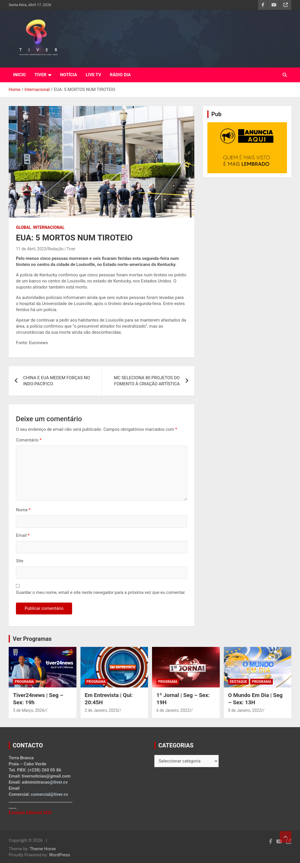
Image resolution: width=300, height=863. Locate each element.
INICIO (19, 74)
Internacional (48, 227)
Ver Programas (32, 638)
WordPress (59, 854)
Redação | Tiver (61, 249)
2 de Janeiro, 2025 (101, 710)
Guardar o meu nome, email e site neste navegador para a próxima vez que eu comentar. (101, 592)
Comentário (28, 440)
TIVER (40, 74)
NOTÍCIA (68, 74)
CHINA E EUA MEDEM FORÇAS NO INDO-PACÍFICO (56, 380)
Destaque (238, 682)
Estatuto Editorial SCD (30, 812)
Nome (23, 509)
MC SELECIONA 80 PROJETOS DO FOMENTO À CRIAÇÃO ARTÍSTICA (147, 380)
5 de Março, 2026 (28, 710)
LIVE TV (93, 74)
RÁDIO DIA (120, 74)
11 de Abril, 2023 (31, 249)
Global (23, 227)
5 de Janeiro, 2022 (244, 710)
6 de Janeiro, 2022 (172, 710)
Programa (24, 682)
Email (23, 535)
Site (19, 560)
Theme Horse (43, 848)
